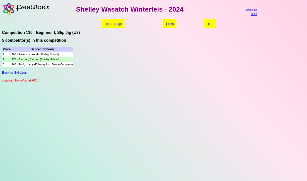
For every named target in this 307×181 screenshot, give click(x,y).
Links (169, 24)
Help (209, 24)
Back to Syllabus (14, 72)
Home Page (113, 24)
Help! (254, 14)
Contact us (251, 10)
